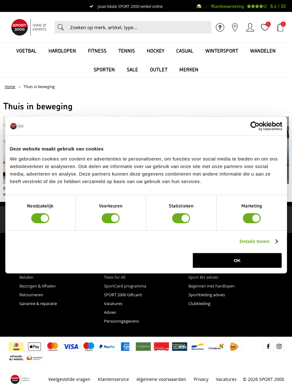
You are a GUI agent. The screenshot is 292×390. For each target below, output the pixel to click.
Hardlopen (62, 50)
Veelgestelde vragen (69, 379)
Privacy (201, 379)
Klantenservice (113, 379)
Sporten (104, 69)
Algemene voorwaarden (161, 379)
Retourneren (31, 295)
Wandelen (263, 50)
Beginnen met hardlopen (211, 286)
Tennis (126, 50)
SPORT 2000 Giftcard (123, 295)
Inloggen (250, 27)
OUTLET (158, 69)
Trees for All (114, 277)
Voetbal (26, 50)
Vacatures (113, 303)
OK (237, 260)
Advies (110, 312)
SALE (132, 69)
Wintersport (221, 50)
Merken (188, 69)
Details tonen (254, 241)
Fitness (97, 50)
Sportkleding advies (206, 295)
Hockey (155, 50)
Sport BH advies (203, 277)
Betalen (26, 277)
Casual (184, 50)
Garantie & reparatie (38, 303)
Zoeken (60, 27)
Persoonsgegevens (121, 321)
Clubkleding (199, 303)
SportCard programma (125, 286)
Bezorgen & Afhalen (37, 286)
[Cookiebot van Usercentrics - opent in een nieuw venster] (255, 126)
